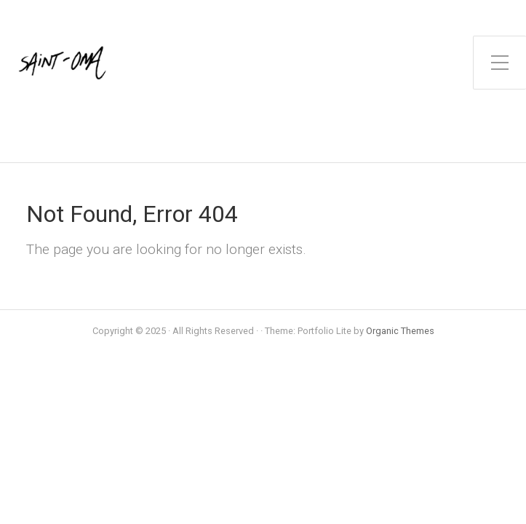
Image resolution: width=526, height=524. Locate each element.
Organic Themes (400, 330)
